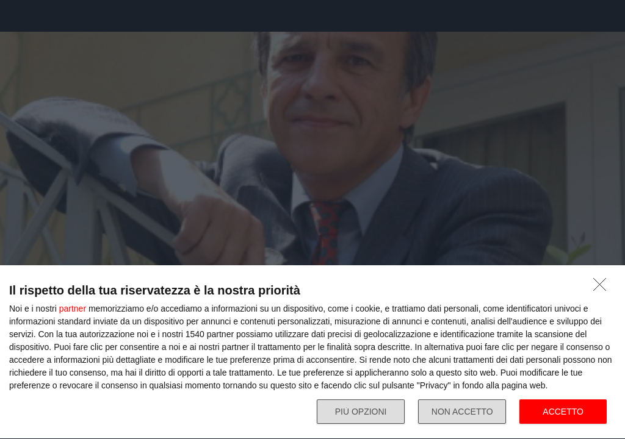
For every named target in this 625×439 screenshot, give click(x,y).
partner (72, 308)
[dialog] (312, 352)
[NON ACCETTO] (603, 288)
